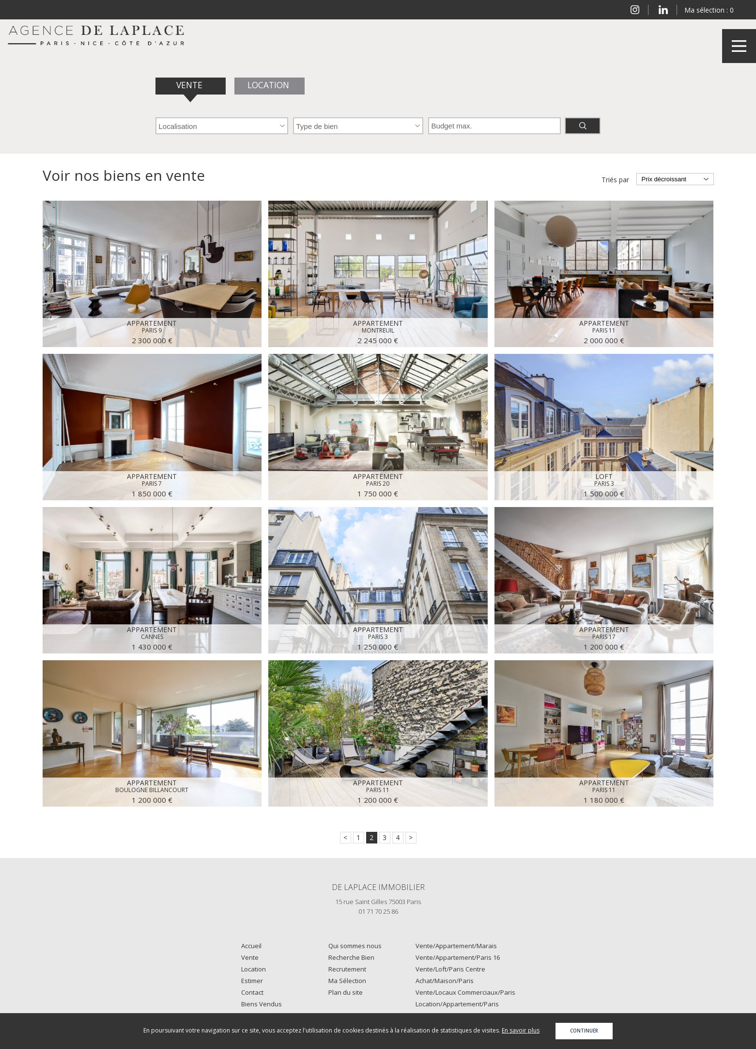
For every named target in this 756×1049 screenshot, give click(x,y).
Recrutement (347, 969)
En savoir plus (521, 1030)
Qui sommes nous (355, 945)
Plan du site (345, 992)
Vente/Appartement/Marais (456, 945)
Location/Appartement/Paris (457, 1004)
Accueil (251, 945)
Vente (190, 85)
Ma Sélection (347, 980)
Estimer (252, 980)
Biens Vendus (261, 1004)
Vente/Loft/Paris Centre (450, 969)
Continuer (584, 1031)
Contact (252, 992)
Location (269, 85)
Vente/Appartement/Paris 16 (458, 957)
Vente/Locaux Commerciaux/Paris (465, 992)
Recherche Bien (351, 957)
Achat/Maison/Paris (445, 980)
